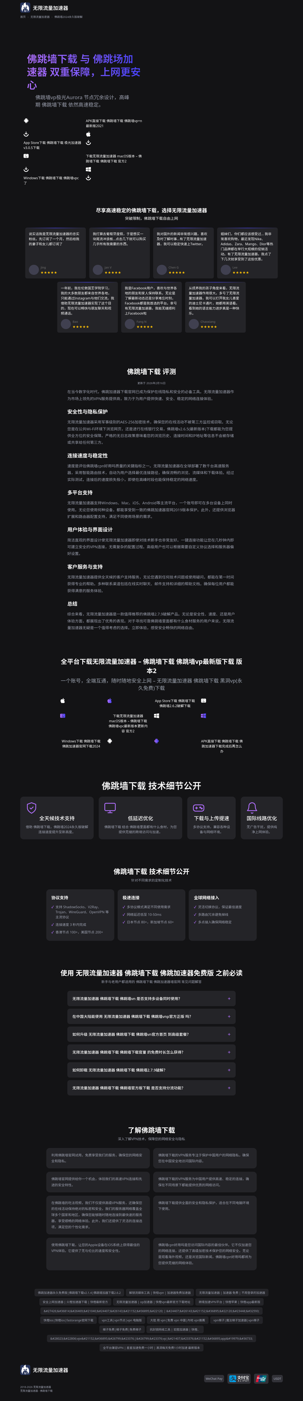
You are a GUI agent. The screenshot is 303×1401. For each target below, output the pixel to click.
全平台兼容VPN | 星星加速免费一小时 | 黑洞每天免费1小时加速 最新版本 (151, 1348)
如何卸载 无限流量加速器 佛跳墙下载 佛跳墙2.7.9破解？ (119, 1070)
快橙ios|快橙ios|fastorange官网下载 (68, 1320)
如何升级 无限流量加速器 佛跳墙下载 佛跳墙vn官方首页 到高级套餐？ (131, 1034)
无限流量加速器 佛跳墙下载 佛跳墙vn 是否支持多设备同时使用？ (127, 998)
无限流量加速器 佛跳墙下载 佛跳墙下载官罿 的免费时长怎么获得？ (128, 1052)
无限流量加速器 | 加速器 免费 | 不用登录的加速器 (232, 1293)
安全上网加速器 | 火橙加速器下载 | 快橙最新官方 (75, 1302)
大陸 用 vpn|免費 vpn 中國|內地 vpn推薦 (177, 1320)
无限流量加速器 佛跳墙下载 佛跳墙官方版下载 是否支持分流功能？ (128, 1087)
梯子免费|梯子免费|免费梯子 (122, 1329)
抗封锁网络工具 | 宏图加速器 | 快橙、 (175, 1329)
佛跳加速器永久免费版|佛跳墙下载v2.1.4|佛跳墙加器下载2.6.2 (79, 1293)
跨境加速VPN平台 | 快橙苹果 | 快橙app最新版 (229, 1302)
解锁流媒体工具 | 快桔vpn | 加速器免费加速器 (160, 1293)
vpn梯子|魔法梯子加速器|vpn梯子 (236, 1320)
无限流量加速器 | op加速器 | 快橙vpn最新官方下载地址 (153, 1302)
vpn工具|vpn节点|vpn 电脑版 (122, 1320)
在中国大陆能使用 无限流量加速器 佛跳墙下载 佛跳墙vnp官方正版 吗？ (132, 1016)
